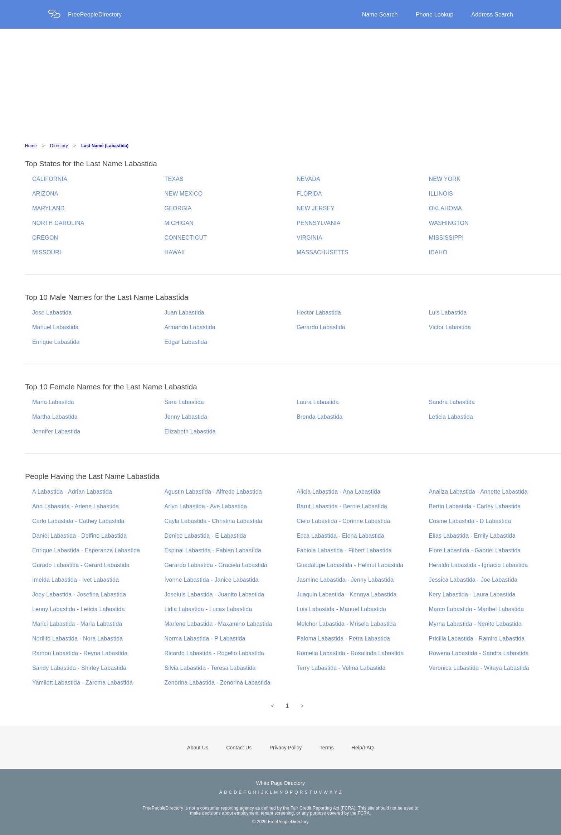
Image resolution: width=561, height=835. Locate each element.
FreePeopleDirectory (95, 14)
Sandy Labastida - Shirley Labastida (79, 668)
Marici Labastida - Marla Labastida (77, 624)
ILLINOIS (441, 194)
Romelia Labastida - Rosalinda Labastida (350, 653)
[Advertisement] (280, 82)
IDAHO (438, 252)
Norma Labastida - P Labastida (205, 638)
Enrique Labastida (55, 342)
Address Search (492, 14)
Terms (326, 747)
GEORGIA (178, 208)
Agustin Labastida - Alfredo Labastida (213, 492)
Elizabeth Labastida (190, 431)
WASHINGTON (449, 223)
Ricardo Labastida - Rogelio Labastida (214, 653)
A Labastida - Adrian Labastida (72, 492)
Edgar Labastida (186, 342)
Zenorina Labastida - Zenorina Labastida (217, 683)
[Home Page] (58, 14)
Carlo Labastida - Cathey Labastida (78, 521)
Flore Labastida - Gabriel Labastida (475, 550)
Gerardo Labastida (321, 327)
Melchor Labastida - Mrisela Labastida (346, 624)
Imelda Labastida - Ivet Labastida (75, 580)
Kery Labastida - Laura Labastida (472, 594)
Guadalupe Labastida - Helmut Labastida (350, 565)
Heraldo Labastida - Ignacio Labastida (478, 565)
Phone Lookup (435, 14)
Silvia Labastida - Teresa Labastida (210, 668)
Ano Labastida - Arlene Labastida (75, 506)
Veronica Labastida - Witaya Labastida (479, 668)
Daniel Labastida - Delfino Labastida (79, 536)
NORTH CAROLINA (58, 223)
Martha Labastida (55, 417)
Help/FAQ (363, 747)
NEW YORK (444, 179)
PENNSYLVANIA (319, 223)
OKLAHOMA (445, 208)
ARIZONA (45, 194)
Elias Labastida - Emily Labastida (472, 536)
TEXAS (174, 179)
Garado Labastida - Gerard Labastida (81, 565)
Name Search (380, 14)
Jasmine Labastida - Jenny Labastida (345, 580)
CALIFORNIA (49, 179)
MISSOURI (46, 252)
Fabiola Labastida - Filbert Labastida (344, 550)
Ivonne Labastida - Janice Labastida (212, 580)
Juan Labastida (184, 312)
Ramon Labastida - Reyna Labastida (79, 653)
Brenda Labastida (320, 417)
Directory (59, 145)
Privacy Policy (286, 747)
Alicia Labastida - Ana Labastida (338, 492)
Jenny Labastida (186, 417)
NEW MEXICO (184, 194)
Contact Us (239, 747)
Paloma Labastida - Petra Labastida (343, 638)
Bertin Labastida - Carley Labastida (475, 506)
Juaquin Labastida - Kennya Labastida (346, 594)
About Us (197, 747)
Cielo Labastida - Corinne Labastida (343, 521)
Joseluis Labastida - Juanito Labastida (214, 594)
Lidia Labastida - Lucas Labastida (208, 609)
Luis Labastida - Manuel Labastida (341, 609)
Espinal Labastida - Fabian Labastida (213, 550)
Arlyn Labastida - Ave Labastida (206, 506)
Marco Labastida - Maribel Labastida (476, 609)
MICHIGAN (179, 223)
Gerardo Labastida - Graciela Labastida (216, 565)
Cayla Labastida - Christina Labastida (213, 521)
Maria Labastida (53, 402)
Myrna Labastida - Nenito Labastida (475, 624)
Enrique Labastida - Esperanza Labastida (86, 550)
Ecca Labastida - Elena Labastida (340, 536)
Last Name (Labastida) (104, 145)
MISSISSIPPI (446, 238)
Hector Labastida (319, 312)
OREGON (45, 238)
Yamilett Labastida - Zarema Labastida (82, 683)
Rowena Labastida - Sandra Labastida (479, 653)
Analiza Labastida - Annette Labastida (478, 492)
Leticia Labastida (451, 417)
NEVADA (308, 179)
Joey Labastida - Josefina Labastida (79, 594)
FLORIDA (309, 194)
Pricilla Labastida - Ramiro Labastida (477, 638)
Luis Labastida (448, 312)
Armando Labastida (190, 327)
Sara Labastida (184, 402)
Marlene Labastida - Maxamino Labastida (218, 624)
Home (31, 145)
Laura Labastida (318, 402)
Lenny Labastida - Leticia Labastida (78, 609)
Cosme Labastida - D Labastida (470, 521)
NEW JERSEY (316, 208)
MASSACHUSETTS (322, 252)
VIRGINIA (309, 238)
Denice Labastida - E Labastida (205, 536)
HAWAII (175, 252)
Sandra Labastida (452, 402)
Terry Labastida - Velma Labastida (341, 668)
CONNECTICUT (186, 238)
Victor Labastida (450, 327)
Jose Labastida (52, 312)
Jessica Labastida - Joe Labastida (473, 580)
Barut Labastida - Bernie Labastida (342, 506)
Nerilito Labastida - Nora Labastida (77, 638)
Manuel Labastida (55, 327)
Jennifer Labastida (56, 431)
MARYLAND (48, 208)
